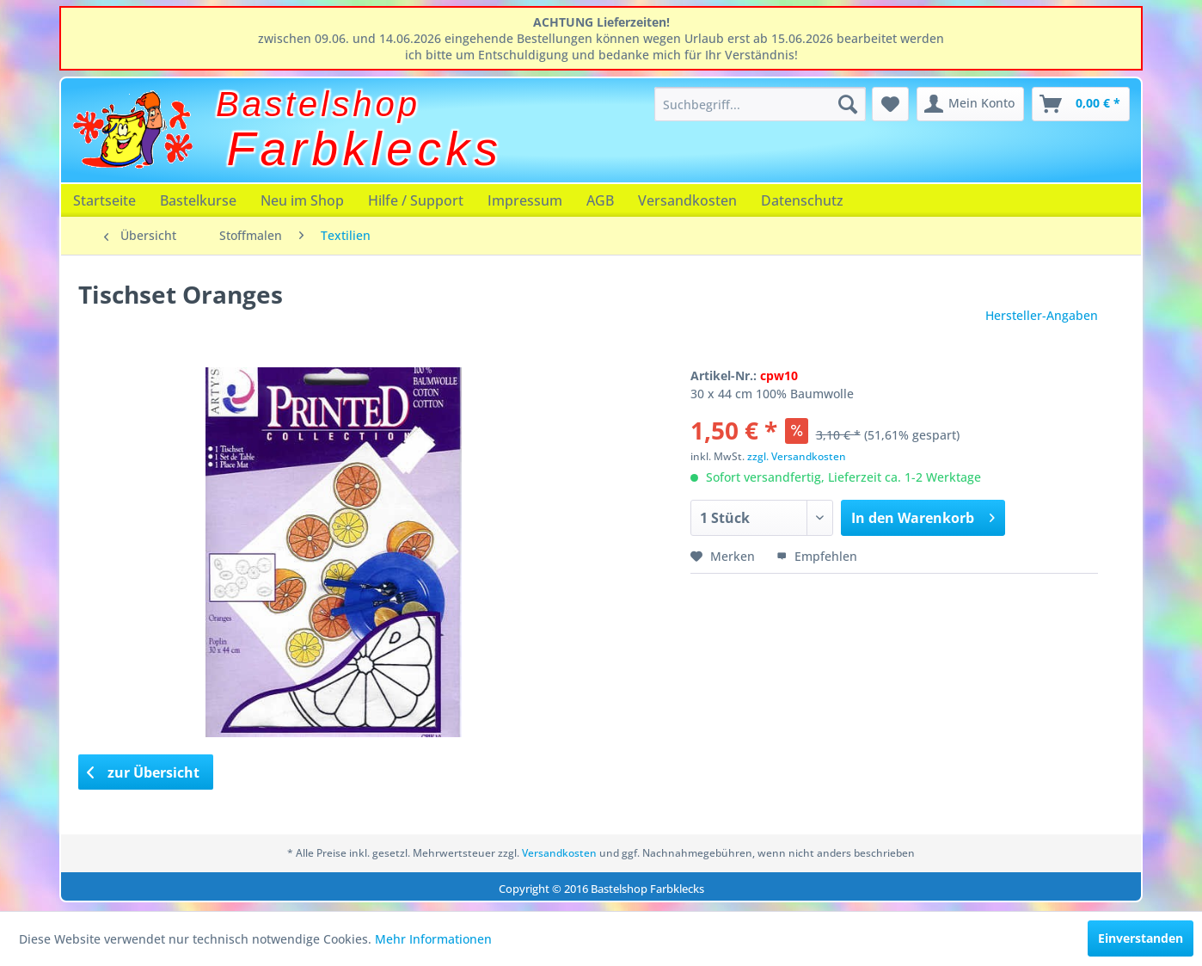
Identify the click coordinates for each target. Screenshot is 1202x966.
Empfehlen (816, 556)
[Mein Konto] (970, 104)
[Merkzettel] (890, 104)
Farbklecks (365, 148)
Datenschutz (802, 200)
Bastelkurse (198, 200)
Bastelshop (318, 104)
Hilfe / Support (415, 200)
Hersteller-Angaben (1041, 315)
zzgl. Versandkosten (796, 456)
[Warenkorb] (1081, 104)
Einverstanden (1140, 938)
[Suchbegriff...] (760, 104)
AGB (600, 200)
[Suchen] (848, 104)
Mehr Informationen (433, 939)
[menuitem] (760, 104)
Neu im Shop (302, 200)
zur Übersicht (143, 772)
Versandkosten (687, 200)
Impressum (525, 200)
